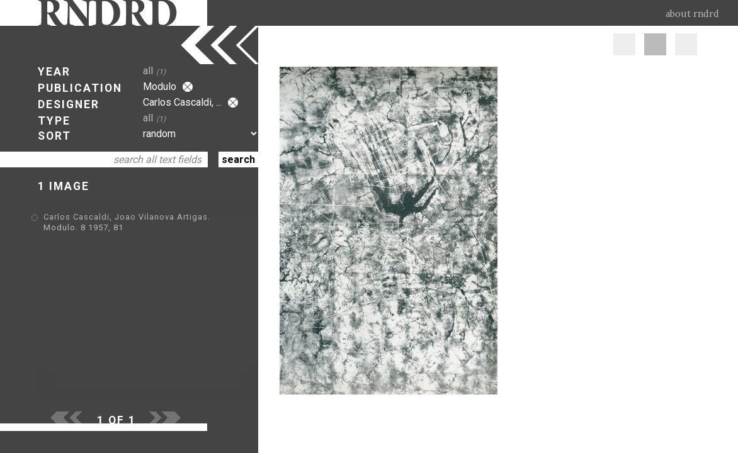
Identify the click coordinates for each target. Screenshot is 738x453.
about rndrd (692, 14)
